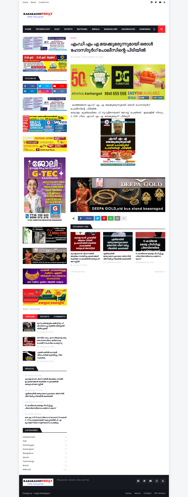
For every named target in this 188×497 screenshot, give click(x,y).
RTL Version (160, 493)
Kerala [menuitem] (96, 29)
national (45, 469)
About (33, 2)
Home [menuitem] (28, 29)
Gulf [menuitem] (57, 29)
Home (25, 2)
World (45, 465)
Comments (60, 316)
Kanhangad (45, 445)
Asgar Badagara (42, 493)
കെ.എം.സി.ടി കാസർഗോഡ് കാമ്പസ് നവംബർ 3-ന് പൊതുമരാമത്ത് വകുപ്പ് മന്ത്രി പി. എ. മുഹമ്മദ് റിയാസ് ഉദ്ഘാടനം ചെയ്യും (45, 420)
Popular (30, 316)
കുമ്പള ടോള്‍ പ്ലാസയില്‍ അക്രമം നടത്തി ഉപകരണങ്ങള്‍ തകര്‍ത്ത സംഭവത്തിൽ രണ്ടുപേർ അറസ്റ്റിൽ (85, 257)
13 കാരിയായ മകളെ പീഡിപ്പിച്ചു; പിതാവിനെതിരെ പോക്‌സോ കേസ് (150, 256)
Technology (45, 461)
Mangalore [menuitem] (110, 29)
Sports (45, 457)
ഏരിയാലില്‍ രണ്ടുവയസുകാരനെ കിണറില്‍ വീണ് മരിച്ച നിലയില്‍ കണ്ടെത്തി (117, 256)
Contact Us (44, 2)
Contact (147, 493)
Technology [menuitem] (43, 29)
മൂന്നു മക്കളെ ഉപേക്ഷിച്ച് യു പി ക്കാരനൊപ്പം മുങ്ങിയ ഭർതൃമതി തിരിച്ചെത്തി (50, 326)
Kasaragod (45, 449)
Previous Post (78, 271)
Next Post (159, 271)
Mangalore (45, 453)
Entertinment (45, 437)
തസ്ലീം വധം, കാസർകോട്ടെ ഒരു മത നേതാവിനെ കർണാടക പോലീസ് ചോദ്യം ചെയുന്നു (51, 340)
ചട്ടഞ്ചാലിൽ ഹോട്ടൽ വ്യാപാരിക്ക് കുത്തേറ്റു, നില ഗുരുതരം (49, 355)
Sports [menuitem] (68, 29)
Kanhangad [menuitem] (146, 29)
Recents (44, 316)
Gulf (45, 441)
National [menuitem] (82, 29)
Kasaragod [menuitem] (128, 29)
